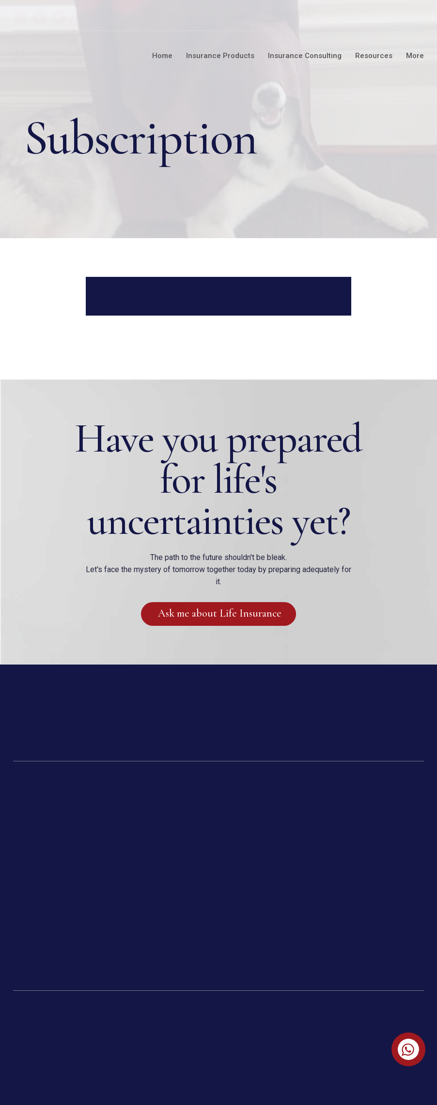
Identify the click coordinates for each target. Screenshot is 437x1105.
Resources (373, 55)
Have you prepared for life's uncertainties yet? (218, 479)
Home (162, 55)
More (415, 55)
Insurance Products (220, 55)
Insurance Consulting (305, 55)
